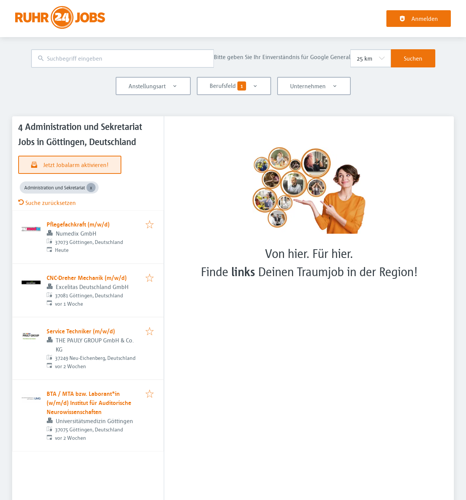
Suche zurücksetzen (47, 202)
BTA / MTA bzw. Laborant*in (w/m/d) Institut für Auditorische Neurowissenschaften (89, 403)
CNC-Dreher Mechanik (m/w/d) (87, 277)
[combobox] (122, 58)
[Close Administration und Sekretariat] (91, 187)
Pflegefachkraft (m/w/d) (78, 224)
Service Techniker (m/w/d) (81, 331)
